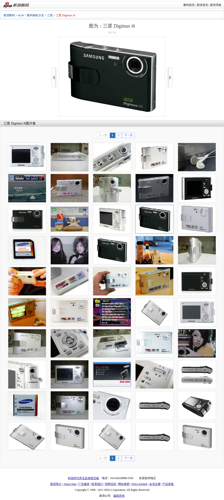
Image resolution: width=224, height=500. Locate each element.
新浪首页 (202, 5)
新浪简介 (56, 484)
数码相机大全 (35, 15)
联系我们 (97, 484)
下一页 (128, 135)
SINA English (139, 484)
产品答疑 (168, 484)
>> (170, 77)
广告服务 (84, 484)
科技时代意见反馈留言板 (83, 478)
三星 (50, 15)
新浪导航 (215, 5)
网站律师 (123, 484)
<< (53, 77)
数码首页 (189, 5)
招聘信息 (110, 484)
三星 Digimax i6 (15, 123)
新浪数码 (9, 15)
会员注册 (155, 484)
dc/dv (21, 15)
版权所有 (119, 495)
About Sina (69, 484)
